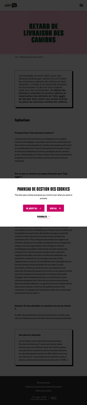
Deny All (55, 208)
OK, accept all (33, 208)
